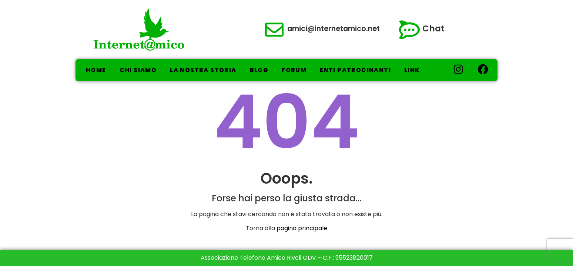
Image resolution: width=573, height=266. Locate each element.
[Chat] (409, 29)
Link (412, 70)
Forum (294, 70)
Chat (433, 28)
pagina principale (302, 228)
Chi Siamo (138, 70)
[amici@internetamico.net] (274, 29)
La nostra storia (203, 70)
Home (96, 70)
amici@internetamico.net (333, 29)
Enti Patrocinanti (355, 70)
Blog (259, 70)
